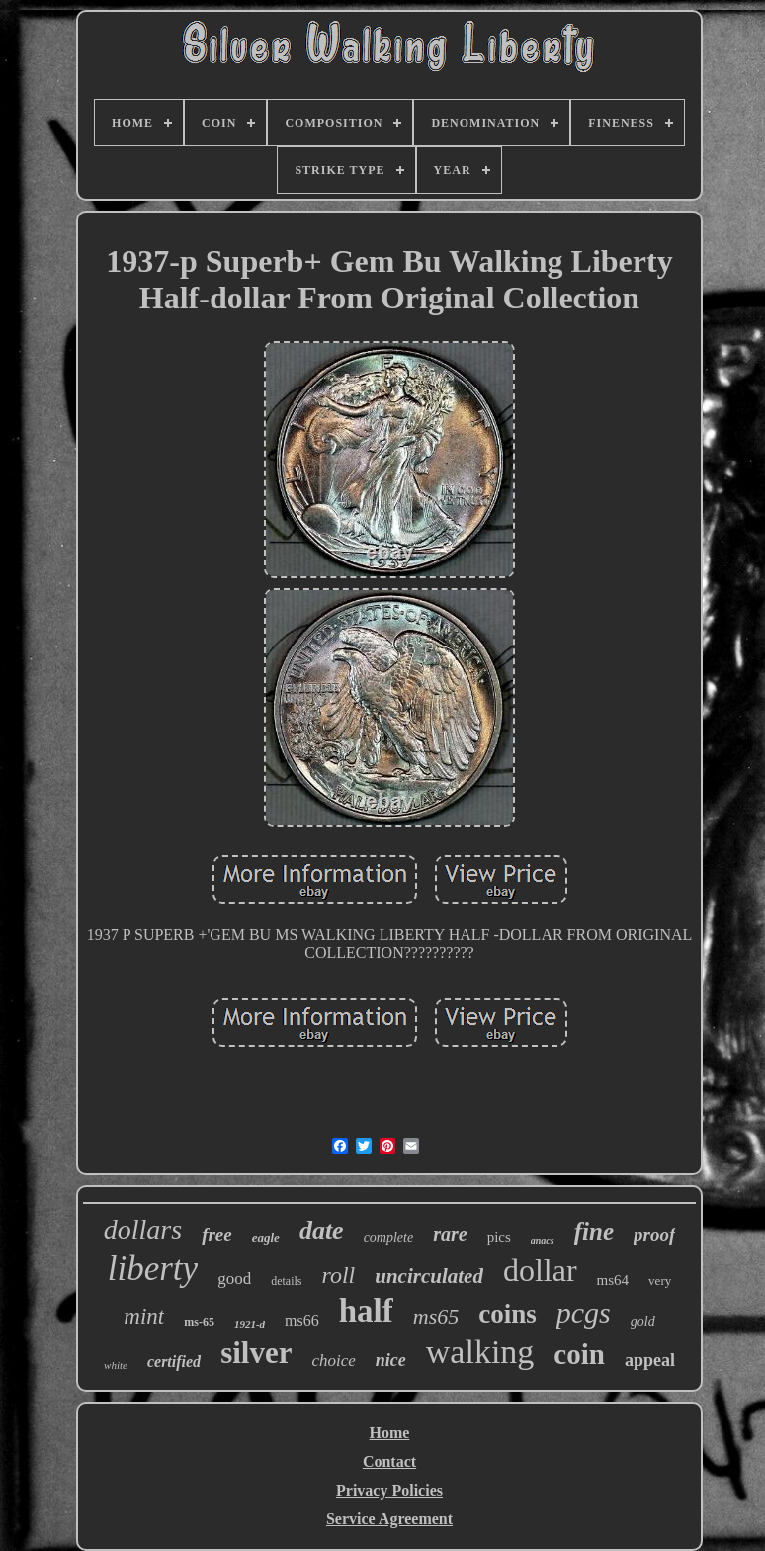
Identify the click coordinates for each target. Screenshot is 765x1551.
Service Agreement (389, 1518)
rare (450, 1234)
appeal (650, 1360)
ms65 (436, 1316)
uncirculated (429, 1276)
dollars (143, 1229)
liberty (153, 1268)
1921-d (249, 1324)
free (217, 1234)
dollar (540, 1270)
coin (579, 1354)
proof (654, 1234)
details (286, 1281)
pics (499, 1237)
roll (338, 1275)
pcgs (583, 1312)
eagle (266, 1237)
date (321, 1230)
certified (174, 1361)
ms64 (613, 1280)
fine (594, 1231)
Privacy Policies (389, 1490)
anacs (542, 1240)
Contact (389, 1461)
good (234, 1278)
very (659, 1280)
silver (256, 1353)
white (116, 1365)
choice (333, 1360)
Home (390, 1432)
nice (391, 1360)
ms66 (302, 1320)
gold (643, 1321)
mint (144, 1316)
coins (507, 1314)
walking (480, 1352)
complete (389, 1237)
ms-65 (199, 1322)
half (366, 1311)
